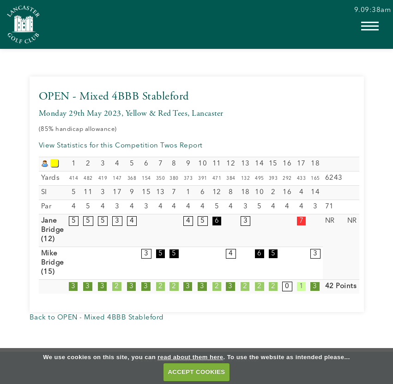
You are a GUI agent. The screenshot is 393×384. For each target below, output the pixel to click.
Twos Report (181, 145)
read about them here (190, 357)
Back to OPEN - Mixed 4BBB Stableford (97, 317)
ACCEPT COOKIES (196, 371)
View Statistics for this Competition (98, 145)
